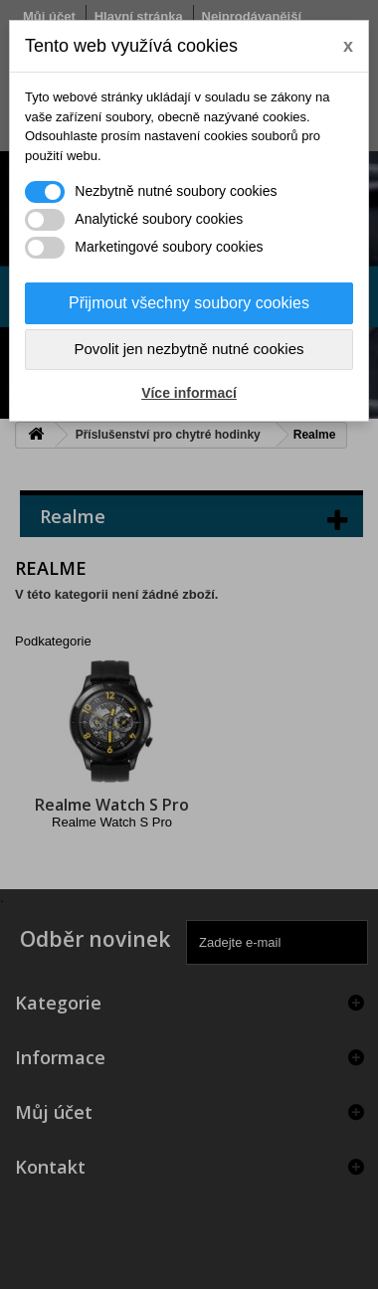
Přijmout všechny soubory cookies (189, 302)
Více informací (189, 393)
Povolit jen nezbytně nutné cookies (189, 348)
